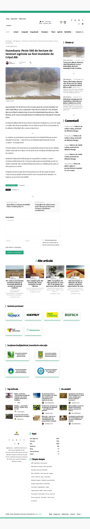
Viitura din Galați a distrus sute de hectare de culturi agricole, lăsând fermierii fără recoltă (72, 84)
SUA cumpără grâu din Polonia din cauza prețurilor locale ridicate (35, 283)
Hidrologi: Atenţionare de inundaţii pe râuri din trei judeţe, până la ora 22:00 (72, 101)
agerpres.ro (15, 189)
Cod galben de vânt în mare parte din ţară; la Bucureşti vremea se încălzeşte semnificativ (45, 207)
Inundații (22, 185)
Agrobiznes (20, 419)
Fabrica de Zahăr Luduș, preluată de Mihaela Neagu (73, 128)
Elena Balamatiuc (12, 63)
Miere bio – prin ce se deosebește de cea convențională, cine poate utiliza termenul (49, 419)
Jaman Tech (38, 514)
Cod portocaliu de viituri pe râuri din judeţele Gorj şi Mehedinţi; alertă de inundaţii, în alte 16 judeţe (73, 65)
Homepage (9, 41)
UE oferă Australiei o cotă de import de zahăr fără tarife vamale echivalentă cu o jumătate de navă (49, 397)
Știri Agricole (16, 41)
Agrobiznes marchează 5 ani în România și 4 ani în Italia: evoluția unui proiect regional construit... (76, 397)
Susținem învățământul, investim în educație (27, 345)
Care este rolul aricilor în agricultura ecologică (21, 415)
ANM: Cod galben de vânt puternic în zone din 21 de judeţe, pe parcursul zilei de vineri (55, 283)
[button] (79, 32)
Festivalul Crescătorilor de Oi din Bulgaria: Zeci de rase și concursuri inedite (76, 419)
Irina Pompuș (20, 411)
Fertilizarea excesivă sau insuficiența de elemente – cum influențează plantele (49, 408)
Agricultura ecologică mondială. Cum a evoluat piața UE (18, 205)
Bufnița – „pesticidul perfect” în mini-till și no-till (21, 407)
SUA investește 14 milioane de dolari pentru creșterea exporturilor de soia (75, 283)
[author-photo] (15, 403)
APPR (18, 403)
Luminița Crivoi (49, 413)
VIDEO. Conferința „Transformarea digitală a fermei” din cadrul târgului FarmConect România (22, 397)
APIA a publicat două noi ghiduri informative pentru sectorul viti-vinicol (76, 408)
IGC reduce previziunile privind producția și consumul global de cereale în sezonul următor (14, 284)
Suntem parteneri (15, 306)
